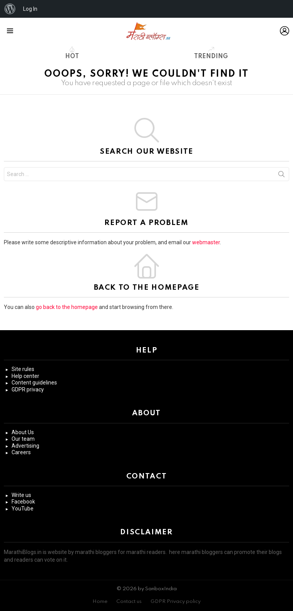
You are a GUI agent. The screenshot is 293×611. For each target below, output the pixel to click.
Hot (72, 52)
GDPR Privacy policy (176, 601)
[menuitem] (10, 9)
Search (281, 175)
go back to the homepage (67, 307)
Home (99, 601)
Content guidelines (34, 382)
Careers (21, 452)
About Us (23, 432)
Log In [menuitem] (30, 9)
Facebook (23, 502)
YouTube (22, 508)
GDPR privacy (28, 389)
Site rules (23, 369)
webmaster (206, 242)
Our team (23, 439)
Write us (21, 495)
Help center (25, 376)
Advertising (25, 446)
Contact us (129, 601)
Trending (211, 52)
